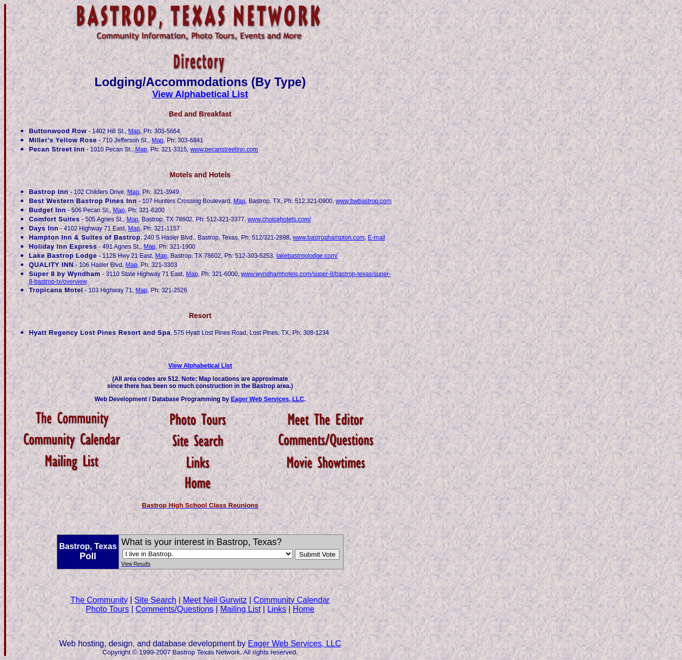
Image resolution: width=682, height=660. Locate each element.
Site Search (155, 600)
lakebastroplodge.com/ (306, 255)
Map (134, 131)
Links (276, 609)
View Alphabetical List (200, 94)
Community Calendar (291, 600)
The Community (99, 600)
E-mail (376, 237)
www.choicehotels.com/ (279, 219)
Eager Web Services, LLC (268, 399)
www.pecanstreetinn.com (224, 149)
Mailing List (240, 609)
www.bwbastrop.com (364, 201)
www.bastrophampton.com (328, 237)
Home (304, 609)
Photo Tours (107, 609)
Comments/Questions (174, 609)
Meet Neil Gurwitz (215, 600)
